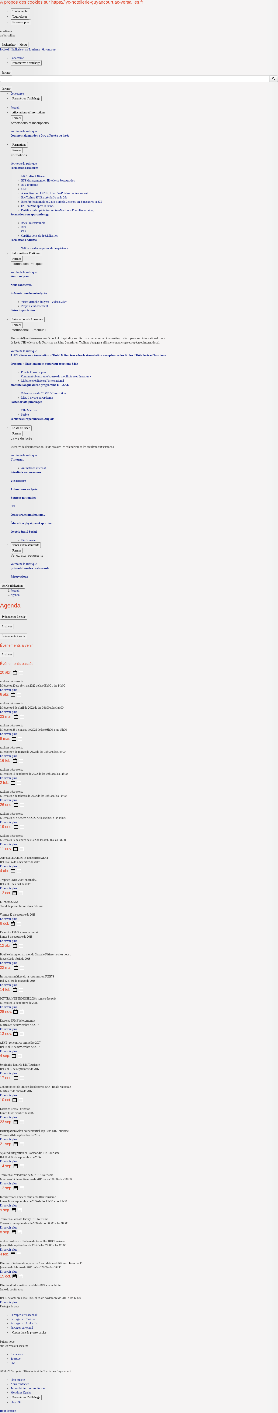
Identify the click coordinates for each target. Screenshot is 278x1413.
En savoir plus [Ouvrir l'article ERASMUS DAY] (8, 919)
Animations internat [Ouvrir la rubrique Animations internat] (33, 468)
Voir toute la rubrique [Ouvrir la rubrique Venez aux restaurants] (24, 564)
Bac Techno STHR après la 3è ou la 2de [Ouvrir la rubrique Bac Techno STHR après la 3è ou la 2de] (44, 197)
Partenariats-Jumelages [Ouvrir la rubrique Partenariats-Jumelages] (26, 402)
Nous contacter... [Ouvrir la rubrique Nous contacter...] (21, 285)
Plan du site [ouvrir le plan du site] (18, 1380)
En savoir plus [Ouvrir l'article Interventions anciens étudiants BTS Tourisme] (8, 1205)
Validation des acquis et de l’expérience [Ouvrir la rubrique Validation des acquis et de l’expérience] (44, 248)
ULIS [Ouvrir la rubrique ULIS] (24, 189)
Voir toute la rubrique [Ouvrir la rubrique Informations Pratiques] (24, 272)
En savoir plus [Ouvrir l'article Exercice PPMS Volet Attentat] (8, 1029)
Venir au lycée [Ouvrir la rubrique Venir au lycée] (20, 276)
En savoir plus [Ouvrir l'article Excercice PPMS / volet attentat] (8, 941)
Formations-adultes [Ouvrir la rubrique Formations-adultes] (24, 240)
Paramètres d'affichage (26, 1397)
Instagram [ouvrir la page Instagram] (17, 1354)
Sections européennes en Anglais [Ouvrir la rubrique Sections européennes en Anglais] (32, 419)
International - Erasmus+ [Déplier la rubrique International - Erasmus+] (27, 319)
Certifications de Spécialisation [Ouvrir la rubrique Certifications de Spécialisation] (39, 235)
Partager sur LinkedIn (24, 1323)
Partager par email (22, 1327)
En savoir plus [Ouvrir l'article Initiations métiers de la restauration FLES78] (8, 985)
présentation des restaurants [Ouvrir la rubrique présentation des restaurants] (30, 568)
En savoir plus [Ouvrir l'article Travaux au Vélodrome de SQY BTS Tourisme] (8, 1183)
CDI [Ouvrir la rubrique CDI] (13, 506)
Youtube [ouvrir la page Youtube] (16, 1358)
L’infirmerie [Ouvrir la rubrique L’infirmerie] (28, 540)
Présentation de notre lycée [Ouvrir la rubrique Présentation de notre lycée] (29, 293)
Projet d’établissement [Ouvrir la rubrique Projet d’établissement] (34, 306)
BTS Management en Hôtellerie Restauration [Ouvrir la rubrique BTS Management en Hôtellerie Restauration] (48, 180)
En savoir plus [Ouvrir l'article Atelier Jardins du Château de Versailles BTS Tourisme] (8, 1249)
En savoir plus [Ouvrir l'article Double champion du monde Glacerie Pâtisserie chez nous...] (8, 963)
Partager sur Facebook (24, 1315)
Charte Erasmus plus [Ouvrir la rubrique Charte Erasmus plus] (33, 372)
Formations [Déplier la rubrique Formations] (19, 145)
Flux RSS (16, 1402)
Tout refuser (19, 16)
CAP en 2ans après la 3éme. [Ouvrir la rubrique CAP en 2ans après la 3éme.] (37, 206)
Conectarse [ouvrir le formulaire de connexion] (17, 58)
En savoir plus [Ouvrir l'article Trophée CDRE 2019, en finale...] (8, 888)
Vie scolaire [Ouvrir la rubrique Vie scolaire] (18, 481)
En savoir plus (20, 22)
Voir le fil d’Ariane (12, 586)
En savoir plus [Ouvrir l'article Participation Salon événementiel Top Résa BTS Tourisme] (8, 1139)
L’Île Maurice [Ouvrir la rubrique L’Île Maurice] (29, 410)
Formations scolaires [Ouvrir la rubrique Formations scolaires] (24, 168)
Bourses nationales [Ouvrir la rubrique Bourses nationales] (23, 498)
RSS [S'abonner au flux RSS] (13, 1363)
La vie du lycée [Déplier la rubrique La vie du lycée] (21, 428)
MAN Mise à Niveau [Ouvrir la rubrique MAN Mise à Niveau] (33, 176)
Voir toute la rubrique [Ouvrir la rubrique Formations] (24, 163)
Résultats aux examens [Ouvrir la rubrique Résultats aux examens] (26, 472)
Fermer (6, 72)
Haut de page (8, 1411)
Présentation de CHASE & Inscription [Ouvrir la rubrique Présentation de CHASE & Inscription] (43, 393)
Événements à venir (13, 617)
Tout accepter (20, 11)
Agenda (15, 595)
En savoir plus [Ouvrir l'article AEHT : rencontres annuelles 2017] (8, 1051)
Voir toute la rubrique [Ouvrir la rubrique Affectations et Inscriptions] (24, 131)
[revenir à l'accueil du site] (139, 49)
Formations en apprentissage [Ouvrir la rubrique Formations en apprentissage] (30, 214)
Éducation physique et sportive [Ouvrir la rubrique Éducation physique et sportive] (31, 523)
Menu (23, 44)
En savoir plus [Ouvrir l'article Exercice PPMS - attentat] (8, 1117)
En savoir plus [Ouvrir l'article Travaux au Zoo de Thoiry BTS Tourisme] (8, 1227)
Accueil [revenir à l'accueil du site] (15, 107)
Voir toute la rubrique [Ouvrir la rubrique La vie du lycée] (24, 455)
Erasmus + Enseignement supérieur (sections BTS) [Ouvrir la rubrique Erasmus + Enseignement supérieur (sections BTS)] (44, 364)
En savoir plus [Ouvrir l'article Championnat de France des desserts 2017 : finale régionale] (8, 1095)
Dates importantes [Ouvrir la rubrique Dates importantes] (23, 310)
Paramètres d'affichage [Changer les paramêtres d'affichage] (26, 63)
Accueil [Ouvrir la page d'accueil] (15, 590)
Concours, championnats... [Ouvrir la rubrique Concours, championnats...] (28, 515)
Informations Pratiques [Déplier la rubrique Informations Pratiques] (26, 253)
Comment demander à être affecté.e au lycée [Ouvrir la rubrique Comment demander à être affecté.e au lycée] (40, 135)
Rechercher (8, 44)
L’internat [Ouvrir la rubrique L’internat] (17, 459)
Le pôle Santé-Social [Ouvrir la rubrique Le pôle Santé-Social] (24, 531)
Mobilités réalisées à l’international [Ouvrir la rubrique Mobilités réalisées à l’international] (42, 381)
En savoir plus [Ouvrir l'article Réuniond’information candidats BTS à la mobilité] (8, 1302)
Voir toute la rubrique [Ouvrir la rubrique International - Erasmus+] (24, 351)
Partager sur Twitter (23, 1319)
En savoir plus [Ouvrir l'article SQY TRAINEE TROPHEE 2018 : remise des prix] (8, 1007)
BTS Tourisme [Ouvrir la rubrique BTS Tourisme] (29, 185)
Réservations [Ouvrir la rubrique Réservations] (19, 576)
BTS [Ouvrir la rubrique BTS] (23, 227)
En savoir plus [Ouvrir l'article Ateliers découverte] (8, 690)
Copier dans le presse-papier (29, 1332)
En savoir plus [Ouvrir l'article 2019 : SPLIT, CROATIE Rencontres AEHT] (8, 866)
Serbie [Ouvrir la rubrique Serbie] (25, 414)
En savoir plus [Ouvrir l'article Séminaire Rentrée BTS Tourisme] (8, 1073)
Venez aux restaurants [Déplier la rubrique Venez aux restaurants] (25, 545)
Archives (7, 626)
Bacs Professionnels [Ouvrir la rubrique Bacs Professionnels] (33, 223)
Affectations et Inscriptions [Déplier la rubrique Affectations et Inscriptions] (28, 112)
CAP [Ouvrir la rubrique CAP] (23, 231)
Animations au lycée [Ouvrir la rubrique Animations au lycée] (24, 489)
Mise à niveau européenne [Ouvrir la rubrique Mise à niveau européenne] (37, 397)
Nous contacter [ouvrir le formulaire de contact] (20, 1384)
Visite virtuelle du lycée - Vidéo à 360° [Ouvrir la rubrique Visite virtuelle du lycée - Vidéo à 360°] (44, 302)
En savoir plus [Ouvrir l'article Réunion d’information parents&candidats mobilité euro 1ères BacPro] (8, 1271)
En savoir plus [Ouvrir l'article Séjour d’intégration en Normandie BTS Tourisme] (8, 1161)
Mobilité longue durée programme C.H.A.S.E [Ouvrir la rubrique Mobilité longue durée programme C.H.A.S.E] (40, 385)
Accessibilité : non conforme (28, 1388)
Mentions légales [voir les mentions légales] (21, 1392)
